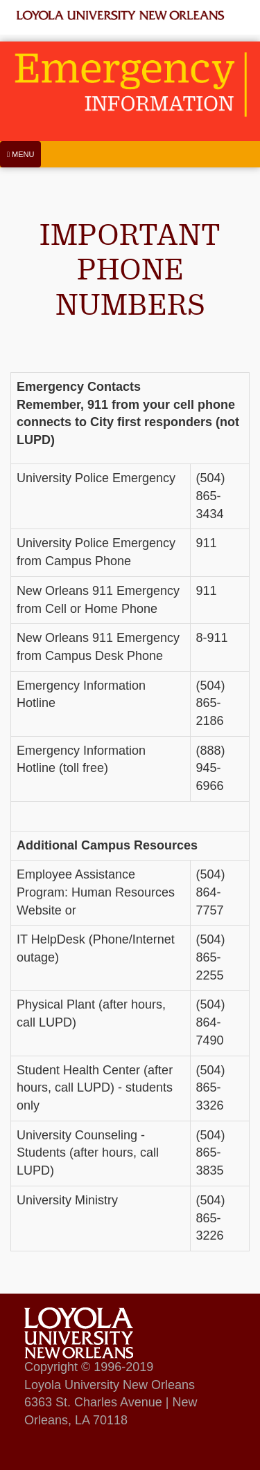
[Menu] (20, 154)
